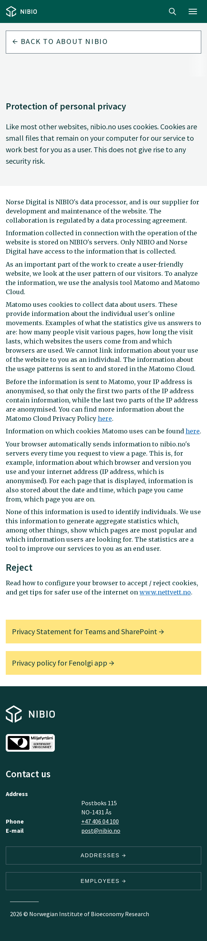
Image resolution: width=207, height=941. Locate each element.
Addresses (103, 855)
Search (172, 11)
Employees (103, 881)
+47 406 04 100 (100, 821)
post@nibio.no (100, 830)
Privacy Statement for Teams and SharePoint (88, 631)
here (105, 418)
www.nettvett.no (165, 592)
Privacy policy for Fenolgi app (63, 662)
